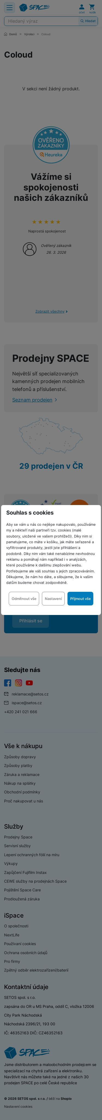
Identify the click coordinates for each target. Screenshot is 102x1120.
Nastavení (53, 598)
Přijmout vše (80, 598)
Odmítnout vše (24, 598)
